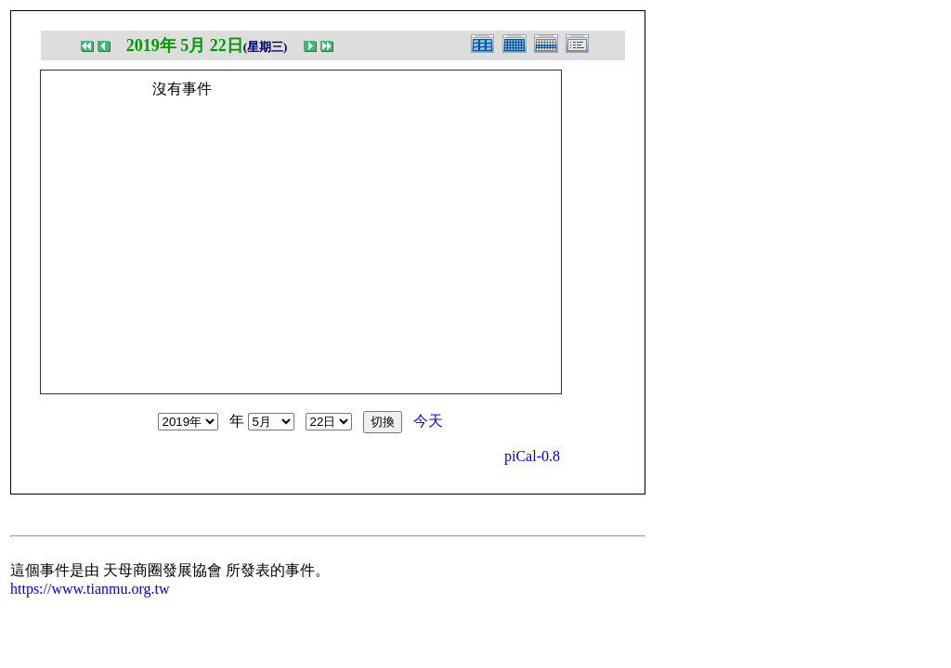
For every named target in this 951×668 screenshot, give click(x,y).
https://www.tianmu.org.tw (90, 589)
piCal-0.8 (532, 456)
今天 (428, 421)
